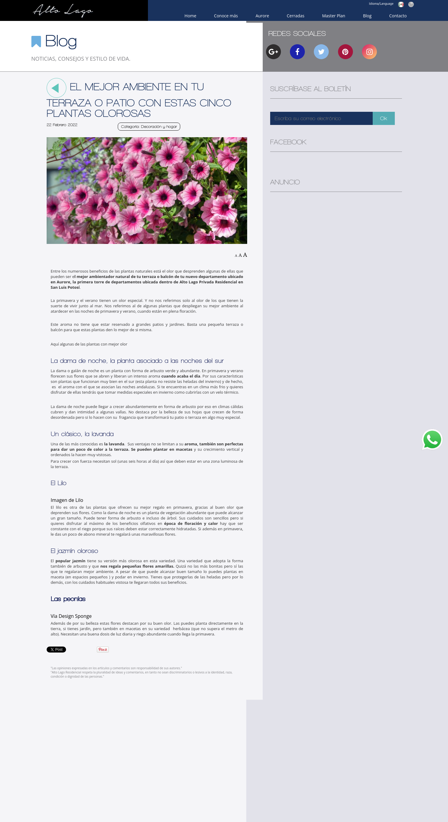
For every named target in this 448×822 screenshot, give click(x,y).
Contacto (398, 16)
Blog (367, 16)
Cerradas (296, 16)
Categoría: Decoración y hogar (149, 126)
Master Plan (333, 16)
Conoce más (226, 16)
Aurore (262, 16)
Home (190, 16)
